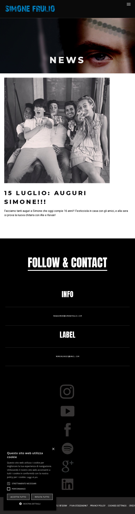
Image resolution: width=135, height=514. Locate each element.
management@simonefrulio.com (67, 316)
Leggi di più (32, 477)
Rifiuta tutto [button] (42, 497)
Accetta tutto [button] (18, 497)
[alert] (30, 478)
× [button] (53, 449)
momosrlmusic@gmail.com (67, 357)
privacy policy (97, 505)
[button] (30, 504)
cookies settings (117, 505)
